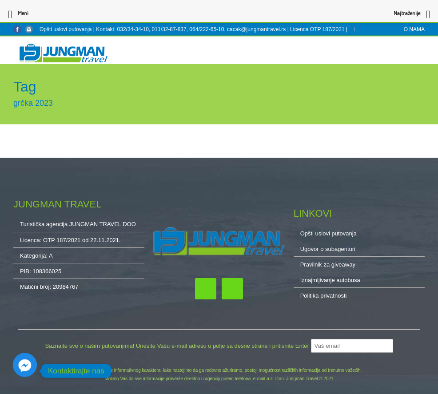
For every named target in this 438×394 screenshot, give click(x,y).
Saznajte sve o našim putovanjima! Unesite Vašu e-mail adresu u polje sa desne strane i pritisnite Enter (178, 345)
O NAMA (414, 29)
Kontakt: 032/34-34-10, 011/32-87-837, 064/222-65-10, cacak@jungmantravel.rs (191, 29)
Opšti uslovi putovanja (66, 29)
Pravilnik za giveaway (327, 264)
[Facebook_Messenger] (25, 371)
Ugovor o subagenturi (327, 249)
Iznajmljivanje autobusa (330, 280)
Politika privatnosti (323, 295)
